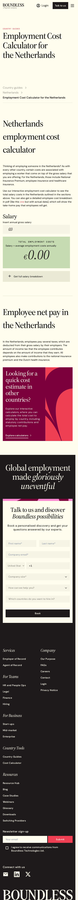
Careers (45, 671)
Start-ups (8, 724)
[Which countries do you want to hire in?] (37, 599)
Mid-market (10, 730)
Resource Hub (11, 783)
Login (44, 683)
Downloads (9, 814)
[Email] (5, 874)
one (22, 201)
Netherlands (11, 92)
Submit (60, 839)
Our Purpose (48, 658)
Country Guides (12, 756)
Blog (5, 789)
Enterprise (9, 736)
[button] (72, 5)
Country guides (13, 87)
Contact (45, 677)
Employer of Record (14, 658)
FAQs (44, 665)
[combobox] (38, 599)
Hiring (6, 704)
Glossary (8, 808)
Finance (7, 697)
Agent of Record (12, 665)
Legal (6, 691)
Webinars (8, 801)
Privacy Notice (49, 690)
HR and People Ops (14, 685)
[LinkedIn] (17, 874)
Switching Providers (14, 820)
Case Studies (11, 795)
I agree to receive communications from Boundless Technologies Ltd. (34, 849)
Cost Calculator (12, 762)
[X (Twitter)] (28, 874)
